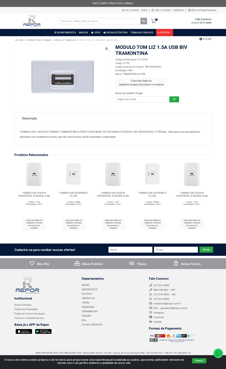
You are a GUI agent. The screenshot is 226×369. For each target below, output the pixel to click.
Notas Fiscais (187, 264)
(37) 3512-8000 (201, 22)
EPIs (84, 320)
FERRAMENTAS (90, 311)
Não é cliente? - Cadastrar (167, 10)
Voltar (205, 39)
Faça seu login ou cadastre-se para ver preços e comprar (141, 82)
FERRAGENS (88, 307)
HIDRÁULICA (88, 298)
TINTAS (86, 302)
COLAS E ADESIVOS (92, 324)
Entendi (199, 360)
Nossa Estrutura (22, 304)
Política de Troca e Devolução (29, 313)
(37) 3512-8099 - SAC (162, 294)
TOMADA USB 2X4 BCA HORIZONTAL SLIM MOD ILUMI (34, 194)
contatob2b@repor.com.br (165, 303)
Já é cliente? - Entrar (135, 10)
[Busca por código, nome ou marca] (100, 21)
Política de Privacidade (26, 309)
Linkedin (155, 321)
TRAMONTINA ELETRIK (134, 74)
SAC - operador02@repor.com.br (168, 308)
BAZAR (85, 285)
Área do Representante (202, 10)
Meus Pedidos (88, 264)
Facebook (156, 317)
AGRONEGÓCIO (90, 289)
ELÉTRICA (87, 293)
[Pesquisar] (143, 21)
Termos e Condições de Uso (29, 318)
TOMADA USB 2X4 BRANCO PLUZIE (73, 194)
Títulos (138, 264)
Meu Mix (39, 264)
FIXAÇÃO (86, 315)
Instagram (156, 312)
